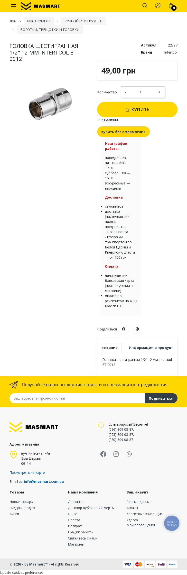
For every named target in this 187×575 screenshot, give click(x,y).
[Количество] (142, 92)
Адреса (132, 520)
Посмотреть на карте (27, 472)
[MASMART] (40, 6)
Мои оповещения (140, 525)
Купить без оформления (123, 131)
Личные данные (138, 501)
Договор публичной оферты (91, 507)
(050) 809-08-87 (121, 439)
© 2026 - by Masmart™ (29, 564)
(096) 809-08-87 (121, 429)
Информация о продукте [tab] (152, 347)
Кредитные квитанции (144, 513)
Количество (107, 92)
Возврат (75, 526)
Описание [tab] (108, 347)
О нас (72, 513)
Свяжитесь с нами (83, 538)
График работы (80, 532)
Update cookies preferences (21, 572)
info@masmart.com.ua (44, 481)
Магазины (76, 544)
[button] (144, 5)
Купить (137, 109)
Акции (14, 513)
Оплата (74, 520)
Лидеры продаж (22, 507)
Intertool (171, 52)
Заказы (132, 507)
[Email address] (77, 398)
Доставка (76, 501)
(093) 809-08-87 (121, 434)
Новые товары (21, 501)
